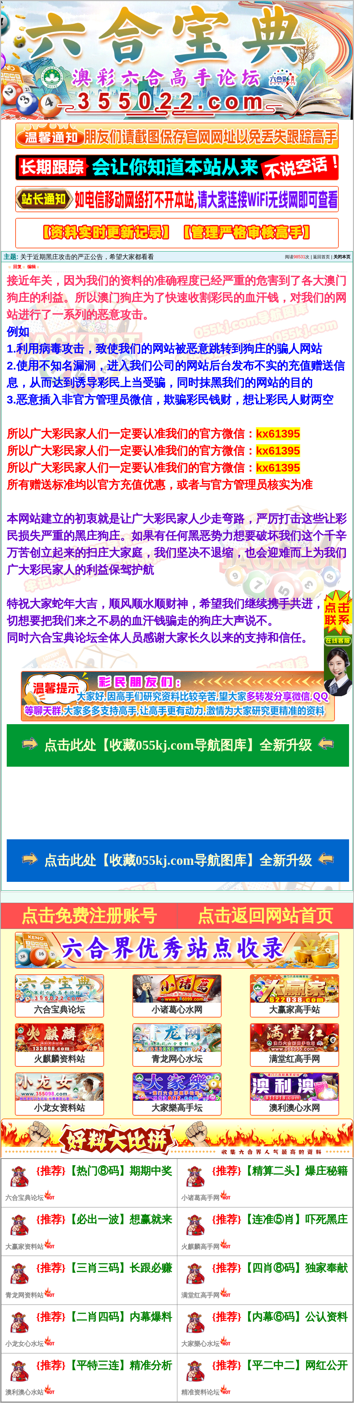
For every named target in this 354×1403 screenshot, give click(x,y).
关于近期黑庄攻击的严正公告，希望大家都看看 (87, 256)
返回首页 (321, 256)
